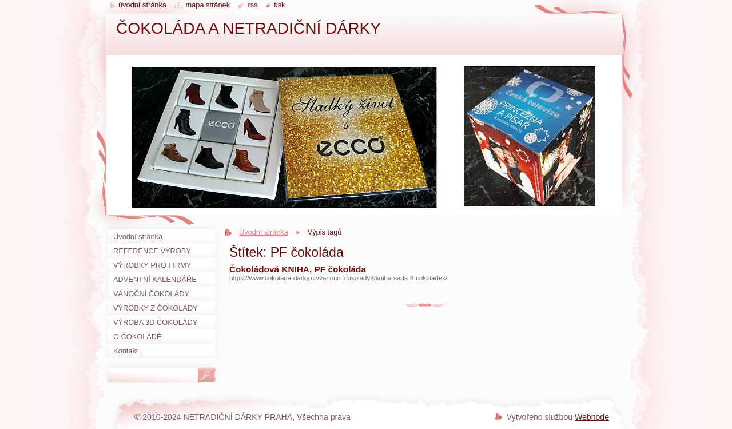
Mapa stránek (208, 5)
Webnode (592, 417)
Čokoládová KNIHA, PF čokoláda (297, 269)
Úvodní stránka (263, 232)
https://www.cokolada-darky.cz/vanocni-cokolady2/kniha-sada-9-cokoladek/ (338, 278)
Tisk (279, 5)
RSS (253, 5)
